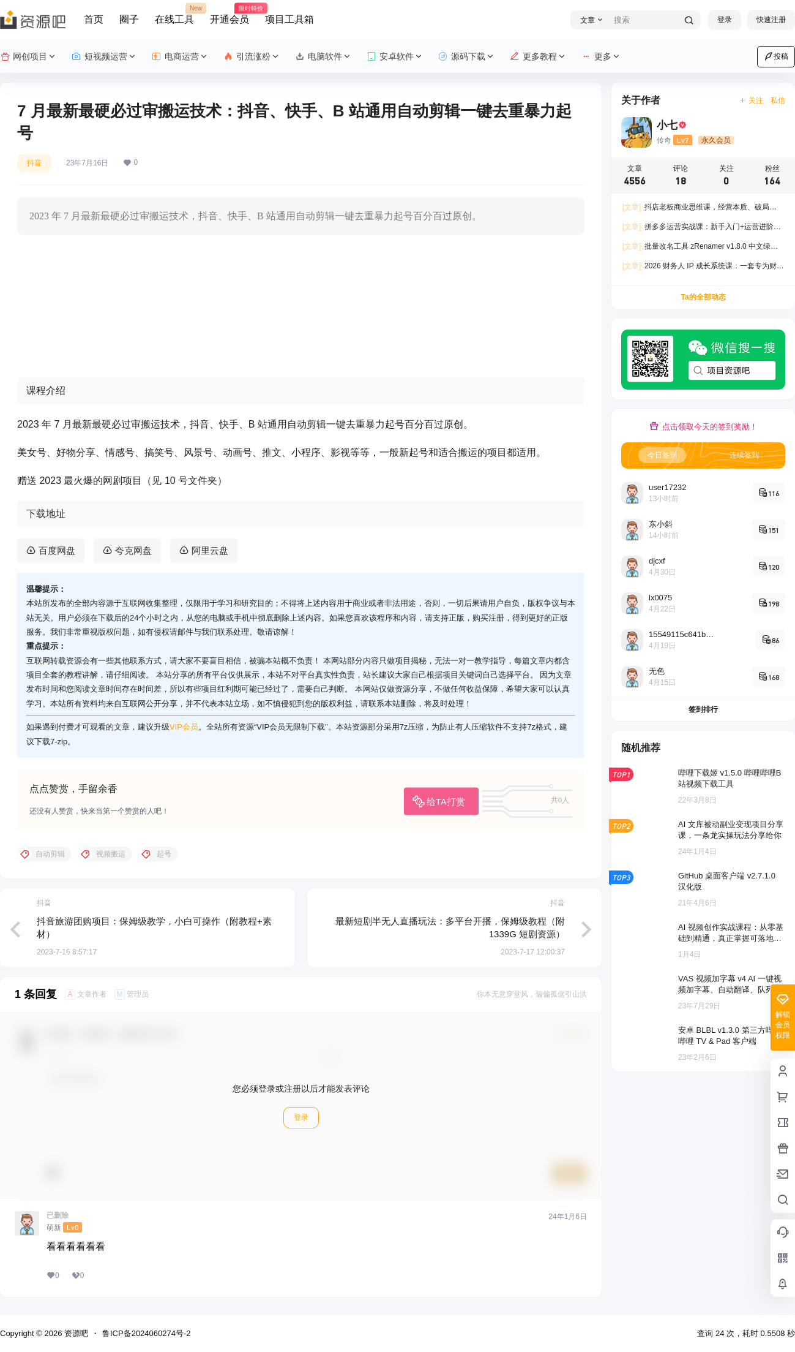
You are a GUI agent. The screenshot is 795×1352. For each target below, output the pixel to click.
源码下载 (466, 57)
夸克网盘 (133, 550)
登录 (724, 19)
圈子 (129, 19)
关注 (751, 100)
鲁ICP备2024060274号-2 (146, 1333)
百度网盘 (57, 550)
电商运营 (180, 57)
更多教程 (538, 57)
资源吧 (75, 1333)
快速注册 (771, 19)
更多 (601, 57)
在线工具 (174, 14)
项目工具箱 (289, 19)
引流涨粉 (251, 57)
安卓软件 (395, 57)
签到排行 (703, 709)
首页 (93, 19)
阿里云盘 (210, 550)
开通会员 (229, 14)
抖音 (34, 163)
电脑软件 (323, 57)
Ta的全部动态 (703, 297)
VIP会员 (184, 726)
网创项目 (28, 57)
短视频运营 (104, 57)
